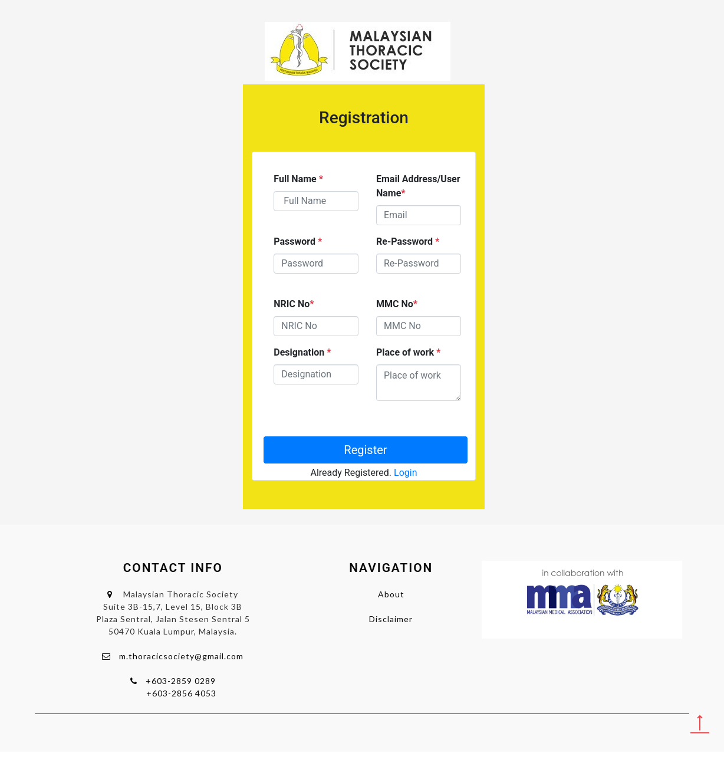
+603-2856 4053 (181, 693)
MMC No (396, 304)
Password (298, 241)
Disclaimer (391, 619)
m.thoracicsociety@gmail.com (181, 656)
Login (405, 472)
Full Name (298, 179)
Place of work (408, 352)
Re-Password (407, 241)
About (391, 594)
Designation (302, 352)
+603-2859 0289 (181, 681)
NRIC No (294, 304)
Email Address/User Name (418, 186)
